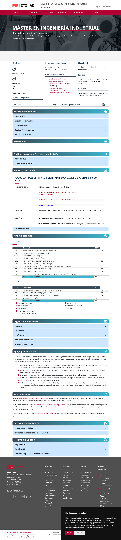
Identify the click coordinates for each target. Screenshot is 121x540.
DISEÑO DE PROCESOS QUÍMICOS (34, 258)
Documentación (22, 229)
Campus (48, 477)
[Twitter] (15, 496)
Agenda (48, 485)
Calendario (19, 330)
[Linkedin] (19, 496)
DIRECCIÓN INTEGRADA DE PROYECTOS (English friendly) (42, 290)
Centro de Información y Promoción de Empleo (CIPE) (47, 405)
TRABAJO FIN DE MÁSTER (31, 298)
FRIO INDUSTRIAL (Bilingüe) (32, 256)
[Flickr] (30, 496)
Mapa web (30, 537)
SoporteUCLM (16, 490)
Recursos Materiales (24, 339)
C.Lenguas (85, 490)
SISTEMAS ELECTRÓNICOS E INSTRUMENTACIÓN (39, 250)
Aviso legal (10, 535)
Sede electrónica (106, 486)
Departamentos (87, 477)
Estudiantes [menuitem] (34, 12)
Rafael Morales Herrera (57, 90)
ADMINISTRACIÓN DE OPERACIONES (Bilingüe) (39, 261)
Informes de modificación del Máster (31, 433)
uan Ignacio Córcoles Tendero (59, 83)
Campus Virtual (105, 478)
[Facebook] (12, 496)
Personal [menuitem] (17, 12)
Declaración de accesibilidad (16, 537)
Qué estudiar (68, 472)
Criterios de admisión (24, 163)
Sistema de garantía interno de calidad (32, 453)
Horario (18, 326)
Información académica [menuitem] (56, 12)
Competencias (21, 125)
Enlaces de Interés (23, 134)
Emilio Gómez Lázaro (56, 88)
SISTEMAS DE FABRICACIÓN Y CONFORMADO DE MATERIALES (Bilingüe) (47, 266)
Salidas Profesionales (24, 130)
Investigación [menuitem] (79, 12)
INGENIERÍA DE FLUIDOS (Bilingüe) (34, 271)
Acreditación (20, 449)
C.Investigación (87, 480)
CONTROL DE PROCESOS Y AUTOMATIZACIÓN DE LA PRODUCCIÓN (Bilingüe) (49, 274)
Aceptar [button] (69, 533)
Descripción (20, 116)
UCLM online (68, 480)
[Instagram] (23, 496)
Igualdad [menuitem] (97, 12)
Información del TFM (24, 344)
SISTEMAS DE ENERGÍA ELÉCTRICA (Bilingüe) (38, 264)
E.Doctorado (86, 483)
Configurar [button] (79, 533)
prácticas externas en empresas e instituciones (31, 398)
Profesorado (20, 335)
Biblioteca (103, 475)
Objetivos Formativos (24, 121)
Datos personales (29, 535)
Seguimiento (20, 444)
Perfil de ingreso (22, 159)
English (98, 7)
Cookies (18, 535)
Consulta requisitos (45, 195)
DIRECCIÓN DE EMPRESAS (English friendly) (37, 293)
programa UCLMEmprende (45, 413)
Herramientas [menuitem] (106, 7)
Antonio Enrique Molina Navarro (60, 93)
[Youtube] (26, 496)
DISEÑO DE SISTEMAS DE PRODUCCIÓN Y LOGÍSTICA (41, 295)
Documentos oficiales (24, 428)
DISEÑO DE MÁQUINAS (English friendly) (36, 253)
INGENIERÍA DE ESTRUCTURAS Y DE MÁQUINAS (39, 269)
